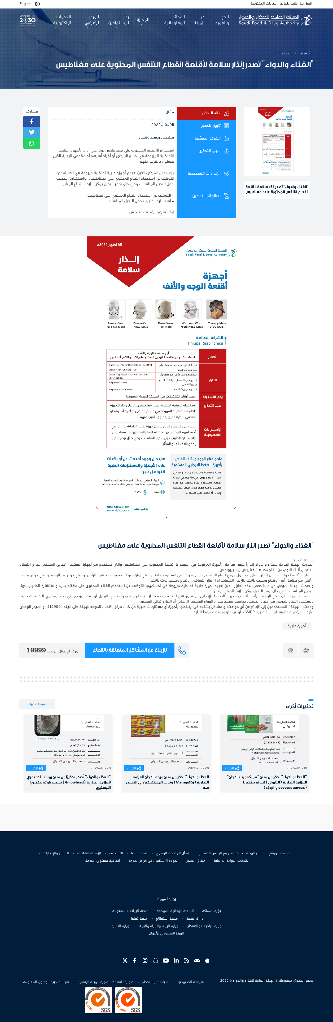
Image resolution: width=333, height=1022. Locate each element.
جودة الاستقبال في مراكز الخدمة (152, 861)
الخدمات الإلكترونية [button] (62, 20)
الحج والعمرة (222, 20)
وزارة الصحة (195, 918)
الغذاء (229, 768)
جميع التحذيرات (37, 704)
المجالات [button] (142, 20)
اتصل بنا (306, 3)
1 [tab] (166, 517)
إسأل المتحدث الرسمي (172, 853)
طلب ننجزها (289, 3)
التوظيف (116, 853)
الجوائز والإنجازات (56, 853)
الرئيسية (307, 53)
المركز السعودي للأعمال (166, 933)
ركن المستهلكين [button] (118, 20)
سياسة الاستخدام (155, 982)
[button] (37, 4)
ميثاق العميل (195, 861)
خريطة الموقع (279, 853)
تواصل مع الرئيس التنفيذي (218, 853)
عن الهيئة (253, 853)
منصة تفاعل (139, 918)
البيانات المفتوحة (264, 3)
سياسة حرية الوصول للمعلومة (46, 982)
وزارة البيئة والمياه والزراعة (158, 926)
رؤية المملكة (211, 911)
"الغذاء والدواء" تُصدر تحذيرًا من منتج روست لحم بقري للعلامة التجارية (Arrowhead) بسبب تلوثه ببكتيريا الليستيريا (69, 783)
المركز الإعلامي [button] (91, 20)
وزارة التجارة (120, 926)
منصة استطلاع (167, 918)
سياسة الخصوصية (190, 982)
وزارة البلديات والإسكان (204, 926)
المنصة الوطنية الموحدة (175, 911)
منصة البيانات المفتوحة (130, 911)
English (25, 4)
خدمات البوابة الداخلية (231, 861)
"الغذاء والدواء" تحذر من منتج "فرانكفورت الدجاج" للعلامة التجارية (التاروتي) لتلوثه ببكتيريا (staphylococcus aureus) (267, 783)
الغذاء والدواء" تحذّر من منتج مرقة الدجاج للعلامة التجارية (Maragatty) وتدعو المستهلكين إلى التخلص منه (167, 783)
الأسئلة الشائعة (89, 853)
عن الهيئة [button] (199, 20)
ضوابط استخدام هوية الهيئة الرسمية (105, 982)
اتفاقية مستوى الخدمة (102, 861)
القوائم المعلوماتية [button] (174, 20)
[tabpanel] (166, 379)
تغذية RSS (139, 853)
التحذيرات (283, 53)
